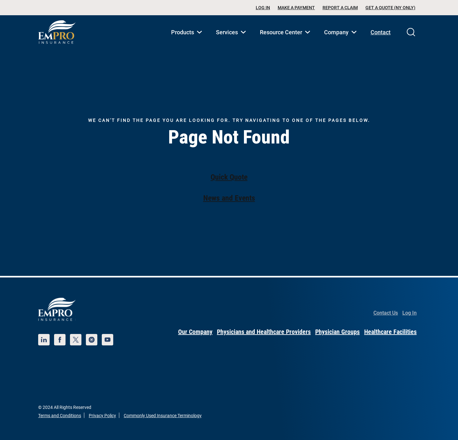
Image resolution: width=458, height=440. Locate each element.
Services (232, 39)
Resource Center (286, 39)
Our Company (195, 332)
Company (341, 39)
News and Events (229, 198)
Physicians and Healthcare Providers (264, 332)
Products (188, 39)
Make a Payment (296, 7)
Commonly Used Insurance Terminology (163, 415)
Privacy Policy (102, 415)
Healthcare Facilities (390, 332)
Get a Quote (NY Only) (390, 7)
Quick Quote (229, 177)
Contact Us (385, 313)
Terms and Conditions (59, 415)
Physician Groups (337, 332)
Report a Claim (340, 7)
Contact (381, 32)
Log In (263, 7)
